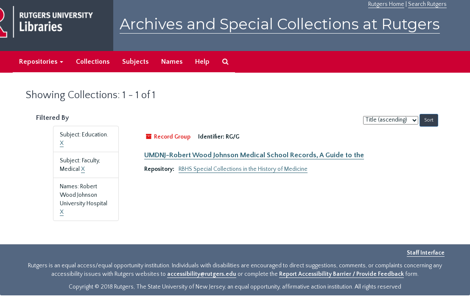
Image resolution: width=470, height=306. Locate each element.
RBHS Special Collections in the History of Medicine (243, 169)
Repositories (41, 61)
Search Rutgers (427, 4)
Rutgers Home (386, 4)
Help (202, 61)
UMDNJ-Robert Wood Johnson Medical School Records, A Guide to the (254, 155)
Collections (92, 61)
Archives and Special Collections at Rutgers (280, 24)
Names (171, 61)
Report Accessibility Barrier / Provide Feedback (341, 274)
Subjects (135, 61)
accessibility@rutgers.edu (201, 274)
